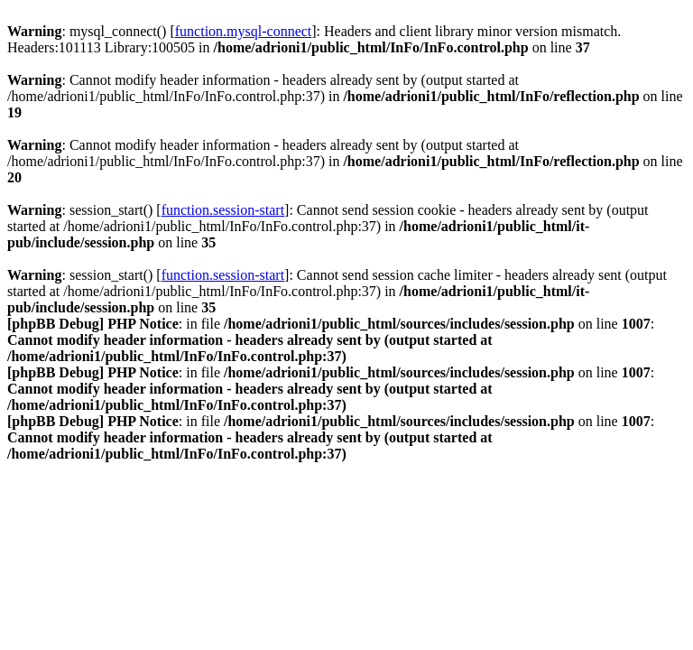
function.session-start (223, 210)
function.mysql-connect (243, 31)
